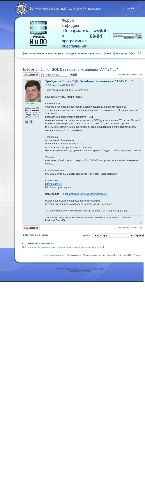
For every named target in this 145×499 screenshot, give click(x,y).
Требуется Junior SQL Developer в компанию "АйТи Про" (70, 69)
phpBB (67, 269)
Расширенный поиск (132, 38)
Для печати (139, 52)
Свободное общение (75, 53)
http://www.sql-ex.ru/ (130, 150)
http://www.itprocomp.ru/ (58, 187)
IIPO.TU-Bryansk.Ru (35, 53)
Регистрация (122, 53)
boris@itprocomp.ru (89, 200)
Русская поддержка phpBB (79, 271)
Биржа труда (94, 53)
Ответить (31, 74)
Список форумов (54, 53)
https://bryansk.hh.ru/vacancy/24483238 (86, 193)
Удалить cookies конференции (97, 255)
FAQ (134, 53)
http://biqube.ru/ (53, 184)
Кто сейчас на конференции (38, 243)
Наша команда (74, 255)
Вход (108, 53)
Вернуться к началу (141, 223)
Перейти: (86, 235)
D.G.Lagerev (53, 85)
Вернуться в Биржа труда (36, 235)
